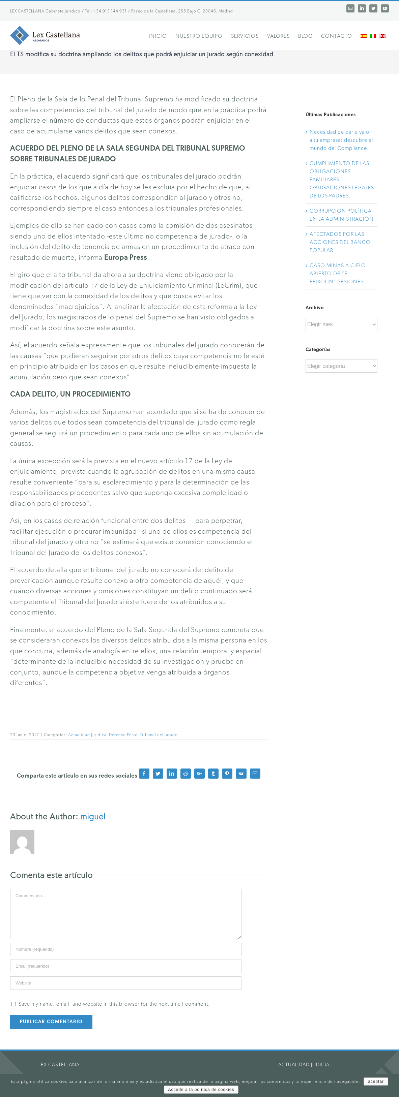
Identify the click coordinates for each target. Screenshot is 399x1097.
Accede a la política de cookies (201, 1089)
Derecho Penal (123, 735)
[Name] (125, 949)
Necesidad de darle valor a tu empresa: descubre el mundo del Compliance (341, 140)
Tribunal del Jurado (159, 735)
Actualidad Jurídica (87, 735)
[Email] (125, 966)
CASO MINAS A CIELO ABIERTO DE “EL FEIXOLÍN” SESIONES (338, 273)
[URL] (125, 983)
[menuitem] (162, 35)
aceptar (376, 1081)
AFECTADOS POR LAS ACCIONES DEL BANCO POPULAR (340, 242)
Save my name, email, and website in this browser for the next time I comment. (114, 1004)
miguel (93, 817)
